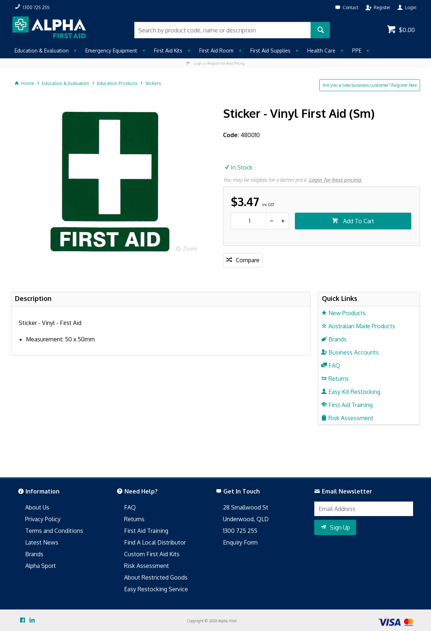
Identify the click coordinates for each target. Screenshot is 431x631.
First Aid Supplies (270, 50)
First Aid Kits (168, 50)
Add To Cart (358, 221)
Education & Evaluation (42, 50)
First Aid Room (216, 50)
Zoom (190, 248)
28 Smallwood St (245, 507)
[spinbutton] (248, 221)
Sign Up (340, 527)
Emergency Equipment (111, 50)
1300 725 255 (240, 530)
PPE (356, 50)
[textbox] (222, 30)
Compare (247, 260)
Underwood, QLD (246, 519)
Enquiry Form (240, 542)
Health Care (321, 50)
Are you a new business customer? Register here (370, 85)
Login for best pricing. (335, 180)
